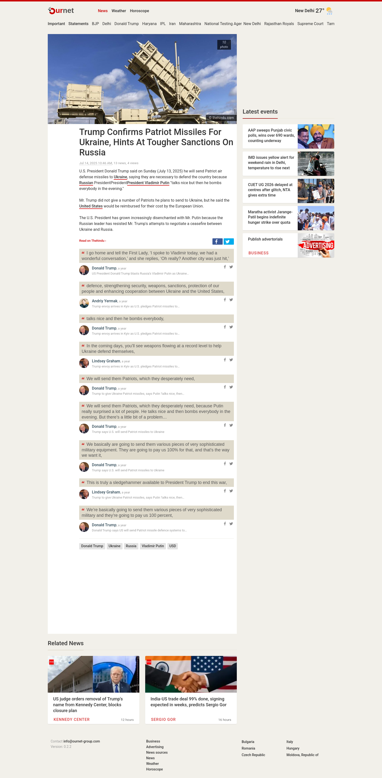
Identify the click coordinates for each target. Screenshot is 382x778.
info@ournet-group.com (81, 741)
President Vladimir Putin (148, 182)
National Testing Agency (225, 23)
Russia (131, 546)
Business (258, 253)
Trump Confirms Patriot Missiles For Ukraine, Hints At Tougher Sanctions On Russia (156, 142)
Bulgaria (248, 742)
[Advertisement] (156, 588)
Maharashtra (190, 23)
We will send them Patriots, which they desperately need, (138, 379)
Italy (289, 742)
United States (91, 206)
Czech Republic (253, 755)
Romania (248, 748)
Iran (172, 23)
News (103, 11)
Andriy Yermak (104, 301)
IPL (163, 23)
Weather (119, 11)
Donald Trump (127, 23)
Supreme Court (310, 23)
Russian (86, 182)
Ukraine (120, 177)
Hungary (292, 748)
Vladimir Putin (153, 546)
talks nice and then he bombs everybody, (122, 319)
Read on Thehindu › (92, 240)
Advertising (155, 747)
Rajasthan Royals (279, 23)
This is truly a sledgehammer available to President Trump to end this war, (154, 483)
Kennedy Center (72, 719)
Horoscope (139, 11)
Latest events (260, 111)
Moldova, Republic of (302, 755)
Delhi (106, 23)
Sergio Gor (163, 719)
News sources (157, 752)
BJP (95, 23)
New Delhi (304, 10)
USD (172, 546)
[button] (217, 241)
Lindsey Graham (106, 361)
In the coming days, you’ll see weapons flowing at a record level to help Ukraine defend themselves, (151, 348)
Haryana (149, 23)
